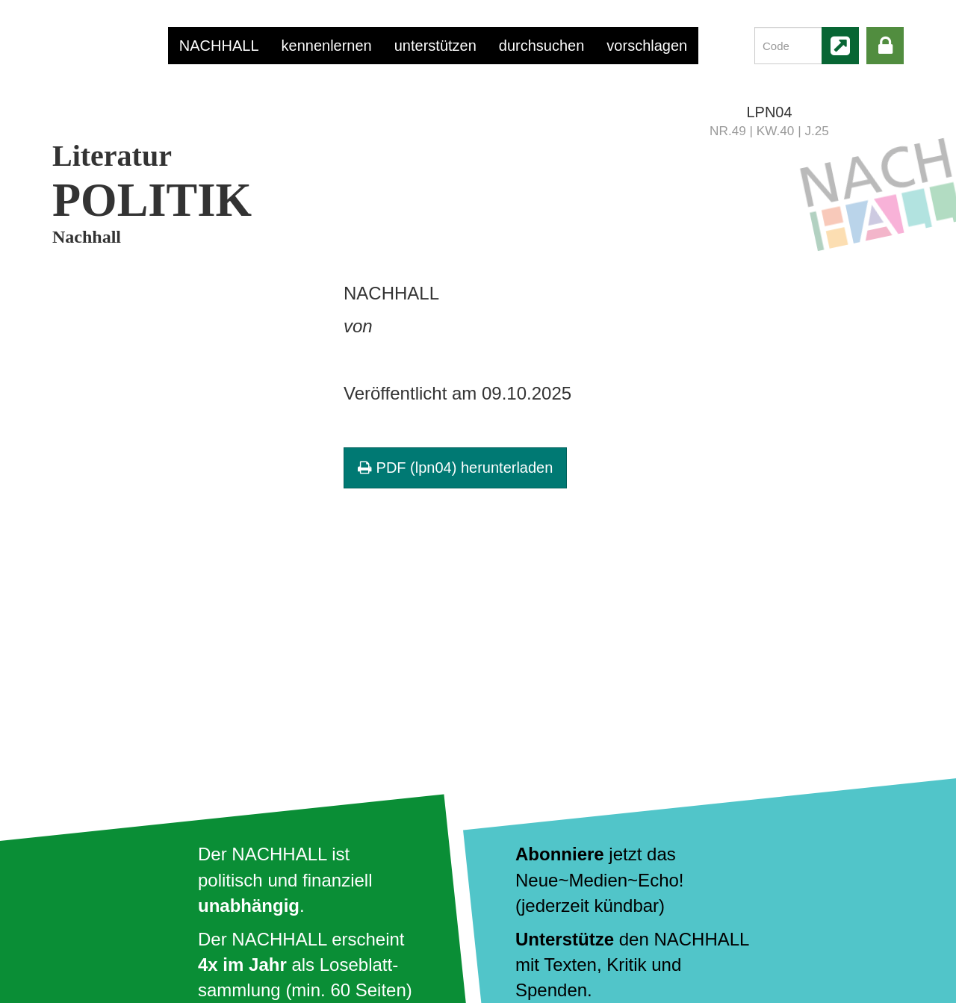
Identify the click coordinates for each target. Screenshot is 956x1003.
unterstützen (435, 45)
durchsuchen (542, 45)
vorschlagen (646, 45)
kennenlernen (327, 45)
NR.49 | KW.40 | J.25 (769, 130)
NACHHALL (219, 45)
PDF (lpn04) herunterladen (455, 467)
